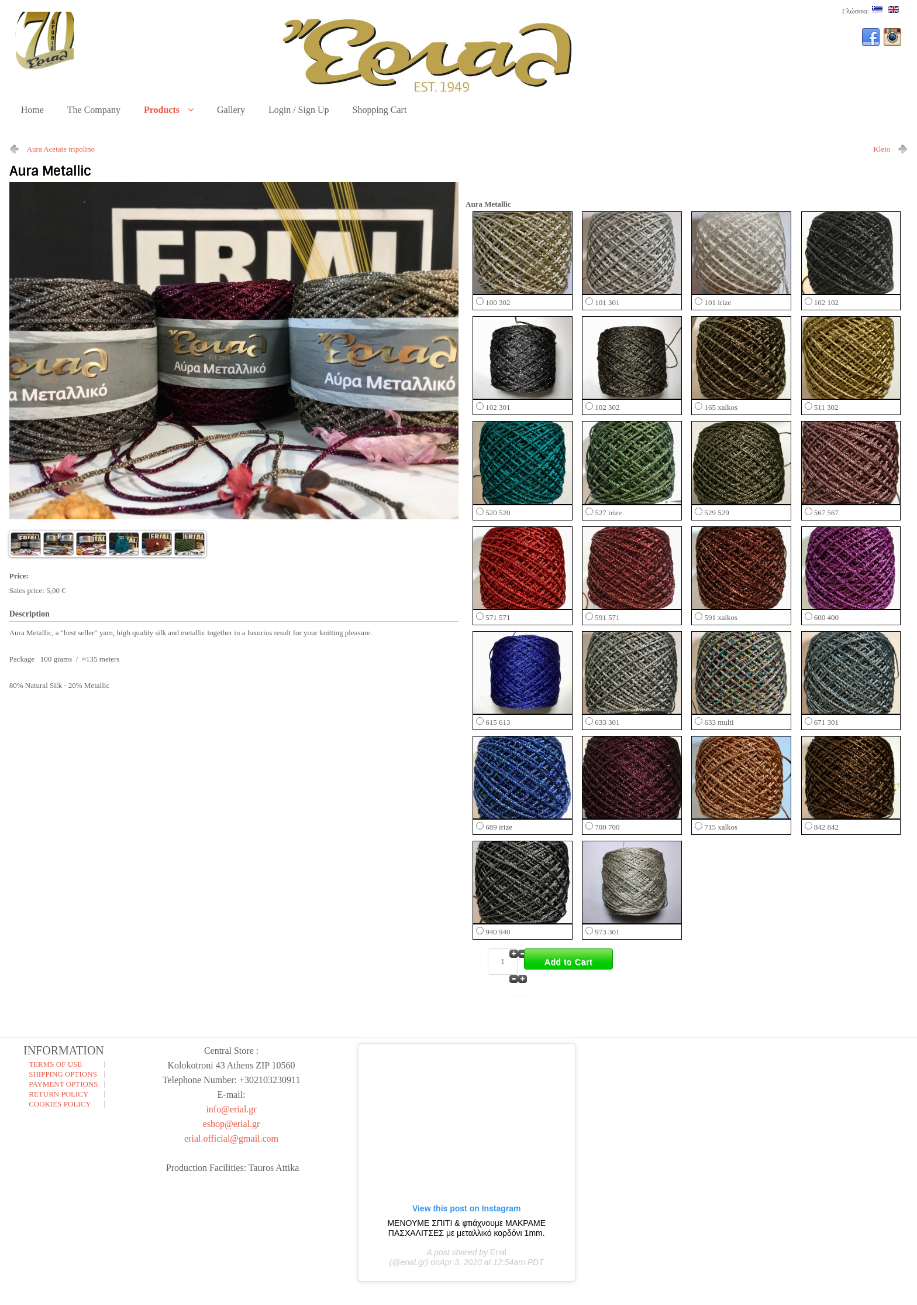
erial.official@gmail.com (231, 1138)
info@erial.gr (231, 1109)
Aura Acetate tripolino (61, 149)
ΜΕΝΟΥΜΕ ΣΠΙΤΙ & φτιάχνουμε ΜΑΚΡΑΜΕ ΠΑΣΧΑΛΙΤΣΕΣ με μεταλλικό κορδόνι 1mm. (466, 1228)
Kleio (881, 149)
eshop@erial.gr (231, 1124)
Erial (498, 1252)
